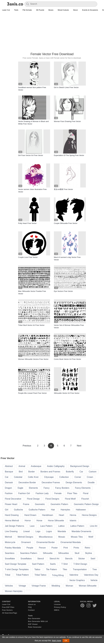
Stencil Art (54, 558)
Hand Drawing (12, 515)
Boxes (50, 10)
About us (32, 604)
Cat (6, 477)
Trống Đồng (58, 575)
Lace (32, 526)
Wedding (55, 586)
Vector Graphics (77, 580)
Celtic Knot (33, 477)
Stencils (69, 558)
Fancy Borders (62, 488)
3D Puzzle (40, 10)
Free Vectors (7, 610)
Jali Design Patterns (14, 526)
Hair (53, 510)
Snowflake (10, 558)
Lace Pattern (46, 526)
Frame (26, 504)
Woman (69, 586)
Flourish (85, 499)
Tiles (65, 569)
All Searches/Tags (9, 613)
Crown (90, 477)
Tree (94, 569)
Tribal (7, 575)
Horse (39, 520)
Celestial (18, 477)
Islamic (73, 520)
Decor (75, 10)
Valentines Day (91, 575)
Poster (54, 548)
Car (81, 471)
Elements (33, 488)
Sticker (81, 558)
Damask (9, 482)
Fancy (47, 488)
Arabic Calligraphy (56, 466)
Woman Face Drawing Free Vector (67, 121)
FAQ (30, 607)
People (29, 548)
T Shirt (64, 564)
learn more (56, 640)
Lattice (61, 526)
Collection (64, 477)
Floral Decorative (13, 499)
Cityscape (49, 477)
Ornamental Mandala (71, 542)
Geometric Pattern (59, 504)
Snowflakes (26, 558)
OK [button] (66, 640)
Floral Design (33, 499)
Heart (61, 515)
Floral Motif (70, 499)
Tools (16, 10)
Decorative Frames (51, 482)
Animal (22, 466)
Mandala (62, 531)
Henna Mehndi (12, 520)
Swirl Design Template (15, 564)
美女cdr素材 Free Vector (63, 189)
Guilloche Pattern (37, 510)
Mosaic (61, 537)
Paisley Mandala (13, 548)
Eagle (20, 488)
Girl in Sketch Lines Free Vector (66, 87)
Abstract (9, 466)
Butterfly (70, 471)
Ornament (26, 542)
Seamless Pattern (28, 553)
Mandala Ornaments (81, 531)
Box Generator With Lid (38, 621)
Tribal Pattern (22, 575)
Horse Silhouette (56, 520)
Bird (21, 471)
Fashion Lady (42, 493)
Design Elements (74, 482)
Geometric (40, 504)
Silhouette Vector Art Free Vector (66, 393)
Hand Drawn (30, 515)
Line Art (93, 526)
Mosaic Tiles (77, 537)
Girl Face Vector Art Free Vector (30, 155)
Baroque (9, 471)
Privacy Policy (60, 607)
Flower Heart (11, 504)
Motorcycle (10, 542)
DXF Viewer (33, 624)
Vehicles (9, 586)
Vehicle (94, 580)
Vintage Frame (39, 586)
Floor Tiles (72, 493)
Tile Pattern (51, 569)
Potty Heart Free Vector (27, 223)
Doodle (91, 482)
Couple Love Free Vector (28, 257)
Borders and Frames (50, 471)
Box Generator (34, 618)
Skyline (88, 553)
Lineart (26, 531)
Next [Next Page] (79, 446)
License (57, 604)
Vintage (22, 586)
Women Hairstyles (13, 591)
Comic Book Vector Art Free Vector (67, 359)
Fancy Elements (83, 488)
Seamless (9, 553)
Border (31, 471)
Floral (85, 493)
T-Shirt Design (80, 564)
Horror (28, 520)
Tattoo (37, 569)
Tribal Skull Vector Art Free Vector (31, 325)
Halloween (81, 510)
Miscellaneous (46, 537)
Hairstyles (65, 510)
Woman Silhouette (87, 586)
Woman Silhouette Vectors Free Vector (33, 359)
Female (57, 493)
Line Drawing (11, 531)
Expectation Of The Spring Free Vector (69, 155)
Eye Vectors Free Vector (63, 291)
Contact (31, 610)
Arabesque (36, 466)
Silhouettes (63, 553)
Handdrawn (47, 515)
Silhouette (48, 553)
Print (65, 548)
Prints (76, 548)
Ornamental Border (45, 542)
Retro (87, 548)
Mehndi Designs (25, 537)
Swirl (93, 558)
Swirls (53, 564)
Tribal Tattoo (40, 575)
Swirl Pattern (38, 564)
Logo (37, 531)
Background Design (79, 466)
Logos (49, 531)
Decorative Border (27, 482)
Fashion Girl (24, 493)
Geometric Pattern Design (86, 504)
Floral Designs (52, 499)
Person (42, 548)
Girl (6, 510)
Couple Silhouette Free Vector (65, 223)
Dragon (8, 488)
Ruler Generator (34, 627)
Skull (77, 553)
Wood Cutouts (63, 10)
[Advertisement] (52, 32)
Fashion (9, 493)
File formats (27, 10)
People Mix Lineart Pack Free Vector (32, 393)
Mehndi (8, 537)
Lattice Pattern (77, 526)
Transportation (80, 569)
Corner (77, 477)
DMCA (56, 610)
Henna (73, 515)
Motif (90, 537)
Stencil (40, 558)
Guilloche (18, 510)
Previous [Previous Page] (27, 446)
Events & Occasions (90, 10)
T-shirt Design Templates (17, 569)
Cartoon (92, 471)
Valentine (73, 575)
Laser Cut (6, 10)
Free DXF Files (8, 607)
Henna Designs (89, 515)
